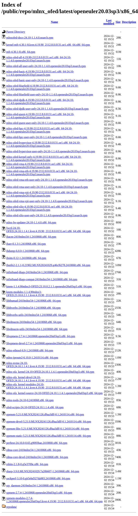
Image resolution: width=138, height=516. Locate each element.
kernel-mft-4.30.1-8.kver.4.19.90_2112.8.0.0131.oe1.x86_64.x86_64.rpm (48, 44)
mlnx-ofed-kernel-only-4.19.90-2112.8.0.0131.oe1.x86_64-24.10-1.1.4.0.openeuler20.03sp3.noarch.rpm (43, 158)
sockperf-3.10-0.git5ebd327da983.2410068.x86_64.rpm (38, 478)
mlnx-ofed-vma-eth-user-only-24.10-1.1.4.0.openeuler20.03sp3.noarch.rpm (49, 179)
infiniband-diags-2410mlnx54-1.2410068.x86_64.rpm (37, 272)
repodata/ (11, 506)
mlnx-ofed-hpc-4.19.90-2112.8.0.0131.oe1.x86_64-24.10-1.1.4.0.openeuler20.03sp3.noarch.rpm (39, 130)
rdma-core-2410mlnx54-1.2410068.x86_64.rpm (33, 449)
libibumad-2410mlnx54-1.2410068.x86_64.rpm (33, 300)
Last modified (108, 22)
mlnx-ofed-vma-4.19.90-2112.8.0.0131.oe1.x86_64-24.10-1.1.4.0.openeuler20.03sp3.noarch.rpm (39, 165)
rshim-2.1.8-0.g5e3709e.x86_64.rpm (27, 464)
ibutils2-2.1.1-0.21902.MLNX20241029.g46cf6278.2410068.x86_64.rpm (48, 265)
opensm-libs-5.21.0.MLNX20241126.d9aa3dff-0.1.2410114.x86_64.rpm (47, 428)
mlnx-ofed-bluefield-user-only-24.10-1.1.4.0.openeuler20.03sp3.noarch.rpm (49, 94)
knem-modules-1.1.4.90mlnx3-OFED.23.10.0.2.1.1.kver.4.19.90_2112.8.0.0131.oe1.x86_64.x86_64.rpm (48, 293)
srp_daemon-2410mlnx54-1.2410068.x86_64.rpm (34, 485)
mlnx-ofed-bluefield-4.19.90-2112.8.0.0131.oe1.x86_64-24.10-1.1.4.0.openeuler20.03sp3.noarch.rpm (42, 87)
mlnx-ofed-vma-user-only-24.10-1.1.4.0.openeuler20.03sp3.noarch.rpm (47, 186)
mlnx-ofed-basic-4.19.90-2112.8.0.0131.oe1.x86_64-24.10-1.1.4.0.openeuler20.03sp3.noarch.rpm (40, 73)
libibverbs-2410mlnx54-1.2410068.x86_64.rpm (33, 307)
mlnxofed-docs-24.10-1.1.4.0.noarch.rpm (29, 37)
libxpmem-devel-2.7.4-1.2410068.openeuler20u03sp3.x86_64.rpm (44, 343)
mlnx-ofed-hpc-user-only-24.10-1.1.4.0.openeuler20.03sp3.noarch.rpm (46, 137)
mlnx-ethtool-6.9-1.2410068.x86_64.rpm (29, 350)
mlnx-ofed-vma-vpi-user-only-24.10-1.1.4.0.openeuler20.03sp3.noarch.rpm (49, 201)
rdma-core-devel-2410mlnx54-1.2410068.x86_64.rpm (37, 457)
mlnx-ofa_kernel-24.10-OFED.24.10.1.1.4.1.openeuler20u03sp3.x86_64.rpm (50, 371)
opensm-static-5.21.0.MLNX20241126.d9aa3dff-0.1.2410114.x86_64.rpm (48, 435)
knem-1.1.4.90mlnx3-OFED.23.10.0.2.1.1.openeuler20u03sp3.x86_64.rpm (49, 286)
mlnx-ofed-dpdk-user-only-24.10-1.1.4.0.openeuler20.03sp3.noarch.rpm (47, 108)
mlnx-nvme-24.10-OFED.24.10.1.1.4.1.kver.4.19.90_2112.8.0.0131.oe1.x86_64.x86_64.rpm (48, 365)
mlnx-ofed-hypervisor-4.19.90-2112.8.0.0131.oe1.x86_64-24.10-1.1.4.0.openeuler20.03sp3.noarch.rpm (43, 144)
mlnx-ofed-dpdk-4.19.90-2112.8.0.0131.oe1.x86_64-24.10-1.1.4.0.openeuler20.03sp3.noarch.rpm (40, 101)
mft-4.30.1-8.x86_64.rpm (20, 51)
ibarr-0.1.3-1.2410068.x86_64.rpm (26, 243)
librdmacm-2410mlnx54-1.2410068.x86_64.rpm (34, 321)
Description (129, 21)
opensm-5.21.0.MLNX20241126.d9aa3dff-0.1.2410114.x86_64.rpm (45, 414)
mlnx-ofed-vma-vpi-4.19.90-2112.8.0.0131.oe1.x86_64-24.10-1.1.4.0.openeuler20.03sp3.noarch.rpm (42, 194)
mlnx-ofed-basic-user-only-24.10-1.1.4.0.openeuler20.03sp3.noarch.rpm (47, 80)
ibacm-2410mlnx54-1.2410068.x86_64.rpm (31, 236)
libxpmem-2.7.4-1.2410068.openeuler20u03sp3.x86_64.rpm (40, 336)
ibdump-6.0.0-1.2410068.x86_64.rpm (27, 250)
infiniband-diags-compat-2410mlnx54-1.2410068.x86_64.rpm (41, 279)
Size (118, 21)
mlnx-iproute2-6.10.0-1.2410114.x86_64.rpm (32, 357)
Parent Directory (15, 31)
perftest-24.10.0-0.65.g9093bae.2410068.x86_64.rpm (36, 442)
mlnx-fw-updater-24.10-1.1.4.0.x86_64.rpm (31, 222)
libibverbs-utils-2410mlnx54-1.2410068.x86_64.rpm (36, 314)
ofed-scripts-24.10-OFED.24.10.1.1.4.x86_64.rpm (35, 407)
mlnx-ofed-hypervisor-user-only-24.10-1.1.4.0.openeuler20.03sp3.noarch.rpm (50, 151)
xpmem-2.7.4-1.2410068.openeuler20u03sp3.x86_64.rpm (39, 492)
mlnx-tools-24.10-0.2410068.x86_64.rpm (30, 400)
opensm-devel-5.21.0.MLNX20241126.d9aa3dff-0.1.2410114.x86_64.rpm (48, 421)
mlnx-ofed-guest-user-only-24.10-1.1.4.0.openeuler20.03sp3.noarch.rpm (47, 122)
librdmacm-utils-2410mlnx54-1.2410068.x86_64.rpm (36, 329)
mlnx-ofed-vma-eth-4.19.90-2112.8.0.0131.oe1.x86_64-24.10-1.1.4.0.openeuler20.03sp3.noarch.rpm (41, 173)
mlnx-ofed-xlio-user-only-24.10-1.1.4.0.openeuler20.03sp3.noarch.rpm (46, 215)
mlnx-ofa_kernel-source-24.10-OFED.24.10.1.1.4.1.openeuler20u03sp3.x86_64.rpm (54, 393)
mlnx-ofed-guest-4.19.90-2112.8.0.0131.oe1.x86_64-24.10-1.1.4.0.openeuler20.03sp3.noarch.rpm (40, 116)
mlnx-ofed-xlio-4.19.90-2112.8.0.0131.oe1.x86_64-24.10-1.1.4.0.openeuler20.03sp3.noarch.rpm (39, 208)
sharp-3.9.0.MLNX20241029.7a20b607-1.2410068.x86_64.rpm (42, 471)
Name (54, 21)
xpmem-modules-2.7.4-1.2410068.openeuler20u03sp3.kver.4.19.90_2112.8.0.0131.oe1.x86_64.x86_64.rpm (54, 500)
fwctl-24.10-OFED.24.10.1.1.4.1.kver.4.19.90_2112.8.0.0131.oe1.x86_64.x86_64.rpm (48, 229)
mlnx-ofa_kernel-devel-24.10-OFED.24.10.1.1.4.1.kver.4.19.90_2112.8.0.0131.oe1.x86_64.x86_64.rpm (48, 379)
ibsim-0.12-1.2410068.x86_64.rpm (26, 258)
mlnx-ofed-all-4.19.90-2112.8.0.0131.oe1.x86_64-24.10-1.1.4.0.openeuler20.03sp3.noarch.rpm (38, 59)
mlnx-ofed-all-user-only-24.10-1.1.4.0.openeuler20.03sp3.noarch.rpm (46, 66)
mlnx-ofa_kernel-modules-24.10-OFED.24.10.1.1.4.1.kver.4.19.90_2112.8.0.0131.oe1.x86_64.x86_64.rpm (48, 386)
